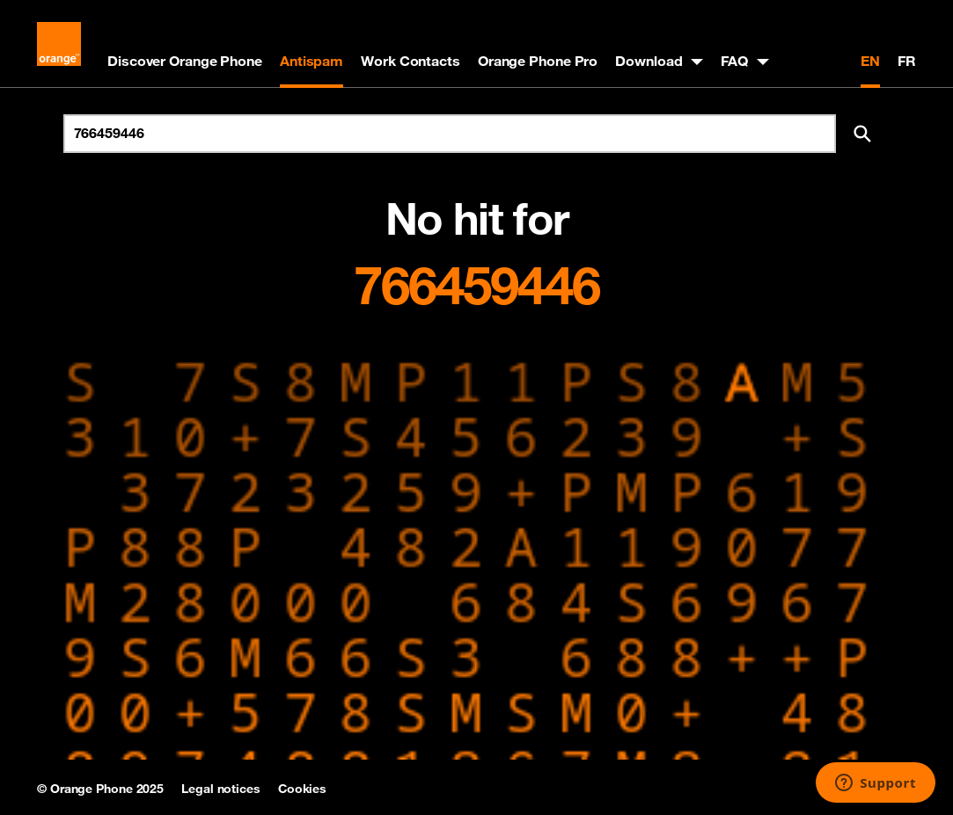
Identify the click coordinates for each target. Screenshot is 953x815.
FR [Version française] (907, 60)
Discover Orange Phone (184, 60)
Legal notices (220, 789)
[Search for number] (449, 133)
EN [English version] (870, 60)
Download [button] (648, 60)
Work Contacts (410, 60)
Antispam (311, 60)
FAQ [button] (734, 60)
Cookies (302, 789)
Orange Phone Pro (537, 60)
